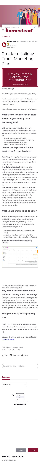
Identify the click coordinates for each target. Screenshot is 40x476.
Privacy (18, 468)
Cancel (21, 423)
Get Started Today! (8, 313)
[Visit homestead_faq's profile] (4, 18)
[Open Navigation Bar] (3, 2)
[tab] (6, 350)
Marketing (6, 9)
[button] (4, 323)
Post (33, 423)
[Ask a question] (34, 470)
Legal (13, 468)
